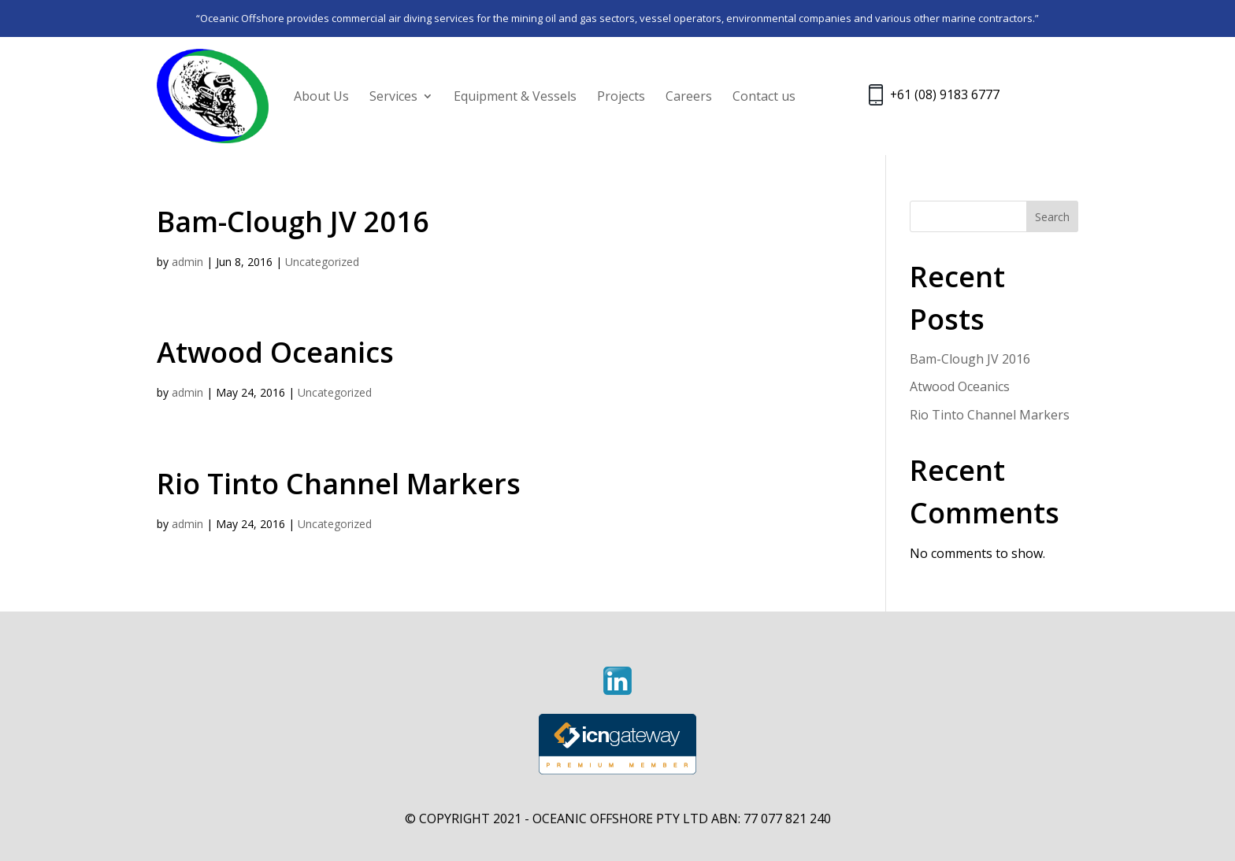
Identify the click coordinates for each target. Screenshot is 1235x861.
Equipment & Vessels (515, 96)
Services (393, 96)
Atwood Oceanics (275, 352)
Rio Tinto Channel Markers (339, 483)
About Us (321, 96)
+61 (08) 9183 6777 (945, 95)
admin (187, 261)
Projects (621, 96)
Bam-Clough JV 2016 (293, 221)
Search (1052, 216)
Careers (689, 96)
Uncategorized (322, 261)
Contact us (764, 96)
